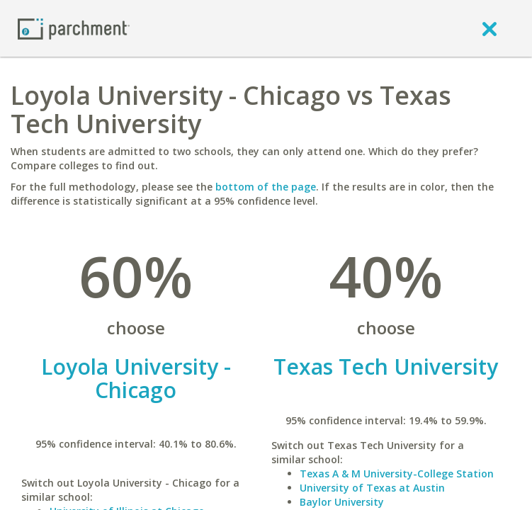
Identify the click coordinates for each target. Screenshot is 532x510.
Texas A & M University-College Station (397, 473)
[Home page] (74, 28)
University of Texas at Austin (372, 487)
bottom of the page (265, 186)
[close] (489, 28)
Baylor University (342, 502)
